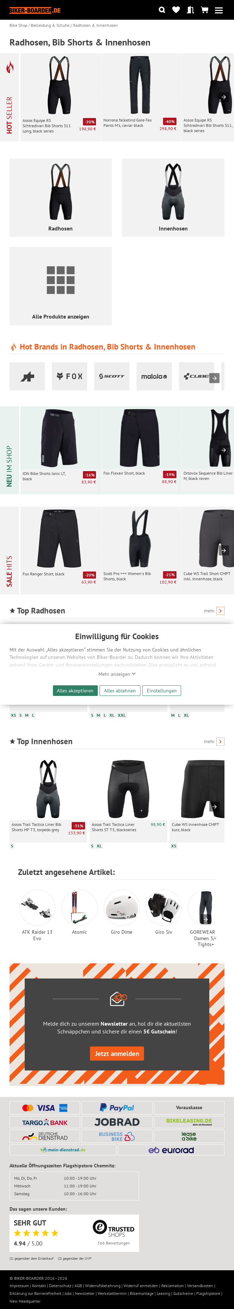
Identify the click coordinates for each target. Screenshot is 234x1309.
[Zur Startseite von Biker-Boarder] (35, 10)
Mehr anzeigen (117, 674)
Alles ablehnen (120, 690)
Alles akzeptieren (75, 690)
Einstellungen (162, 690)
